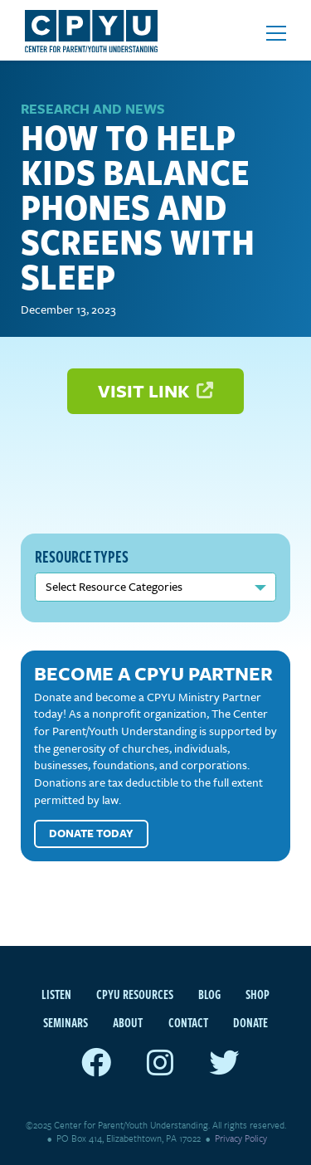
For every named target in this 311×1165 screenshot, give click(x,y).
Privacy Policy (241, 1138)
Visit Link (156, 390)
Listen (56, 994)
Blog (209, 994)
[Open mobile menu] (276, 33)
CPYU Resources (134, 994)
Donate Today (91, 833)
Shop (257, 994)
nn (155, 587)
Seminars (65, 1022)
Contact (188, 1022)
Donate (250, 1022)
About (128, 1022)
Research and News (93, 109)
